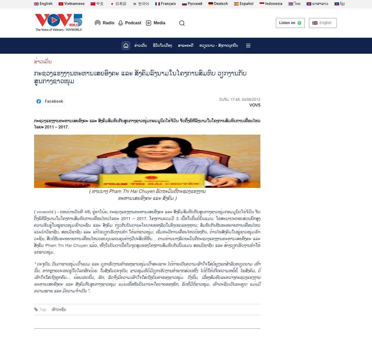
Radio (104, 23)
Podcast (129, 23)
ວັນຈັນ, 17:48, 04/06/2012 (239, 99)
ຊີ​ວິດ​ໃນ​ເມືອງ (162, 45)
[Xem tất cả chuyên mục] (248, 45)
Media (155, 23)
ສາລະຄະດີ (185, 45)
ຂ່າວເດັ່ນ (140, 45)
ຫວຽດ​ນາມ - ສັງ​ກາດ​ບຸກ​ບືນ (218, 45)
